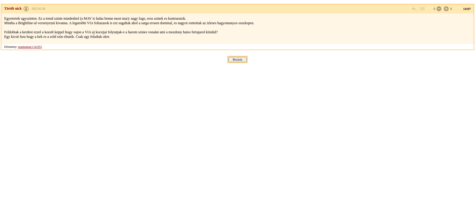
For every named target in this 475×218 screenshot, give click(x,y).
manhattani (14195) (30, 46)
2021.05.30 (38, 8)
